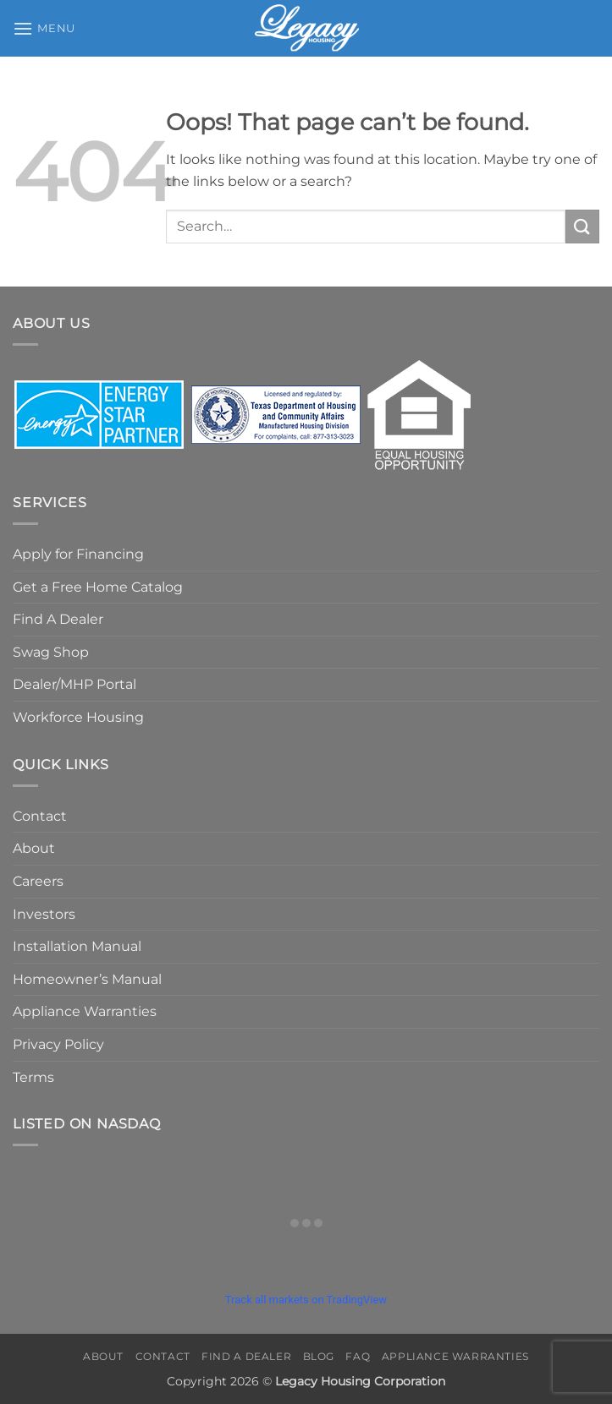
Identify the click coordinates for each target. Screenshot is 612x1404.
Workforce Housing (78, 717)
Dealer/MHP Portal (74, 684)
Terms (33, 1077)
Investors (44, 914)
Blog (318, 1356)
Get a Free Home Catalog (98, 587)
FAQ (357, 1356)
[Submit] (582, 226)
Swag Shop (51, 652)
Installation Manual (77, 946)
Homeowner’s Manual (87, 979)
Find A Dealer (58, 619)
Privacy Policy (58, 1044)
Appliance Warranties (85, 1011)
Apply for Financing (78, 554)
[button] (44, 28)
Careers (38, 881)
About (34, 848)
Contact (40, 816)
